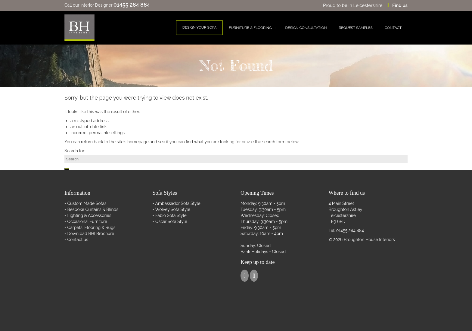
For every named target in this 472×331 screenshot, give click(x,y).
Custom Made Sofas (86, 203)
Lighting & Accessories (89, 215)
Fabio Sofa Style (171, 215)
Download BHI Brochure (90, 233)
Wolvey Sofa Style (173, 209)
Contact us (77, 239)
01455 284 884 (350, 230)
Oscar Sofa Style (171, 221)
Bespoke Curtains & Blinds (92, 209)
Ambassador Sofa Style (177, 203)
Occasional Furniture (87, 221)
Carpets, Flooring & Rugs (91, 227)
